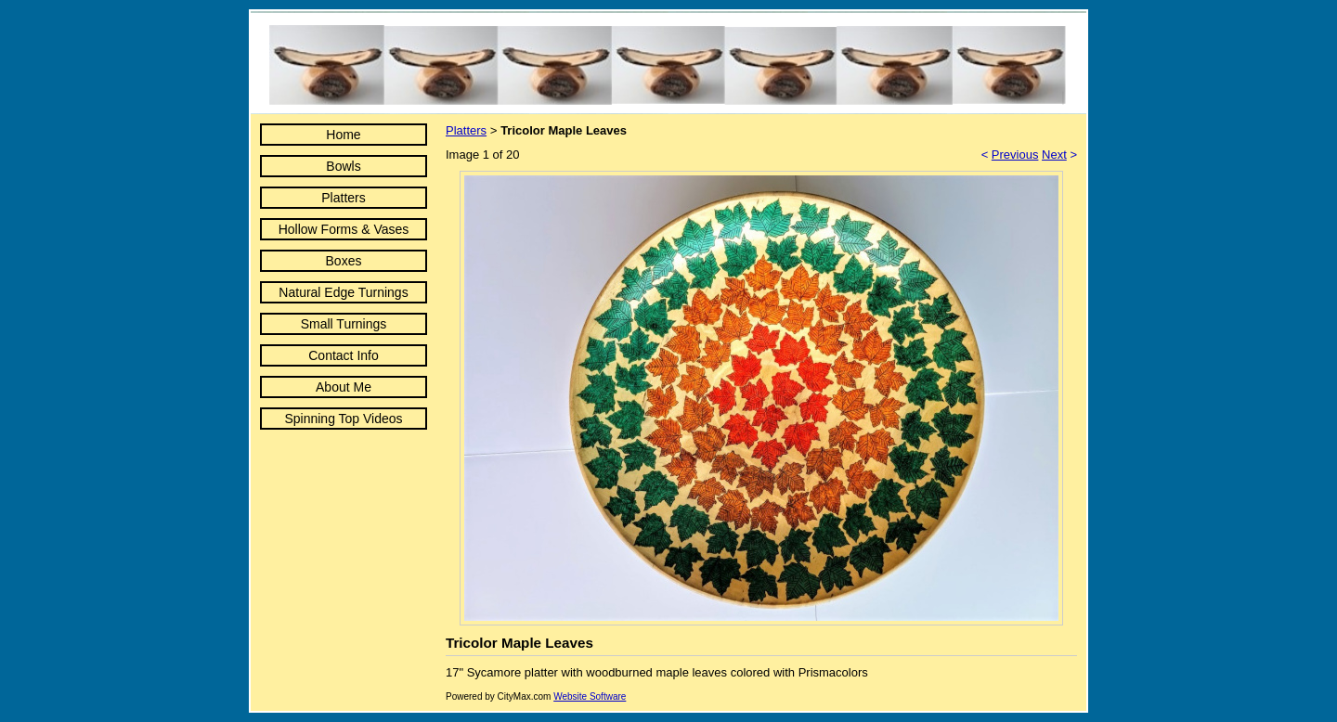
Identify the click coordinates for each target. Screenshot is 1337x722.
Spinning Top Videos (343, 418)
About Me (343, 387)
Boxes (344, 260)
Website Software (589, 696)
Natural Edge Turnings (343, 292)
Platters (343, 197)
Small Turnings (344, 323)
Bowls (343, 166)
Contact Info (343, 355)
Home (343, 134)
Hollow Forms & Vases (344, 229)
